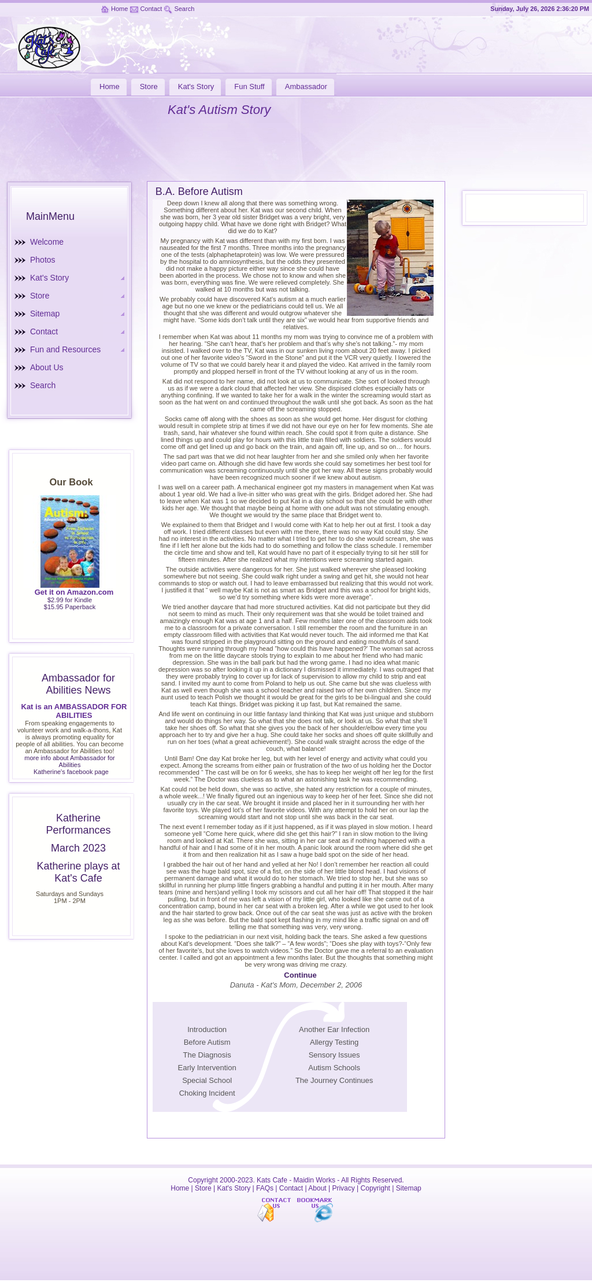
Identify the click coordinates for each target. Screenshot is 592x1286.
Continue (300, 975)
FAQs (264, 1188)
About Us (47, 367)
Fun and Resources (65, 349)
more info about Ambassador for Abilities (69, 761)
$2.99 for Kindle (69, 599)
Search (184, 8)
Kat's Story (49, 277)
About (317, 1188)
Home (119, 8)
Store (39, 295)
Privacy (343, 1188)
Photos (43, 259)
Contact (151, 8)
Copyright (375, 1188)
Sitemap (45, 313)
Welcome (47, 241)
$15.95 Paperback (69, 606)
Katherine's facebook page (71, 771)
